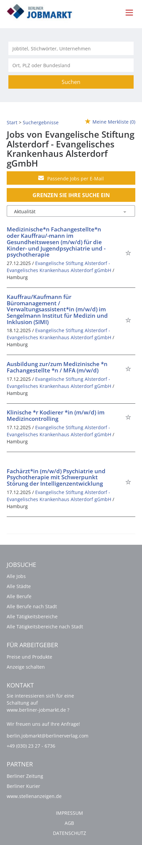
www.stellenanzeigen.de (34, 796)
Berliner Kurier (23, 786)
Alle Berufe (19, 596)
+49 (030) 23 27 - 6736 (31, 746)
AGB (69, 823)
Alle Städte (19, 586)
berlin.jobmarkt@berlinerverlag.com (47, 735)
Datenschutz (69, 833)
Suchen (71, 82)
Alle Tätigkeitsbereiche (32, 616)
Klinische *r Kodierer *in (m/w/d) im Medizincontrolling (55, 415)
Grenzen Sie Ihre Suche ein (71, 195)
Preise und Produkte (29, 657)
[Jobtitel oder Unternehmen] (71, 48)
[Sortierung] (64, 211)
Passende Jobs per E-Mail (71, 178)
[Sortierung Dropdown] (124, 211)
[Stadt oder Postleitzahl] (71, 65)
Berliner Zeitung (25, 776)
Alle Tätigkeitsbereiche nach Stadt (45, 626)
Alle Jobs (16, 576)
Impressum (69, 813)
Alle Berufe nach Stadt (32, 606)
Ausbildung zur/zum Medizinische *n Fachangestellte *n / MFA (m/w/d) (57, 367)
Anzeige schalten (26, 667)
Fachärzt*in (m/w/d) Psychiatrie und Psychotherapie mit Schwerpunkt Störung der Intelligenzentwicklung (56, 477)
